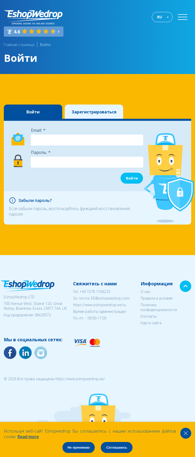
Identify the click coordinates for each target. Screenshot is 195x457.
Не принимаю (79, 447)
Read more (28, 436)
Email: (36, 130)
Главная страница (19, 44)
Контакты (149, 316)
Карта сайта (151, 322)
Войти (45, 44)
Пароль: (39, 152)
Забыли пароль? (35, 200)
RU (159, 16)
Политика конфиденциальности (159, 307)
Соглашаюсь (116, 447)
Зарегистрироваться (94, 112)
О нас (145, 291)
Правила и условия (156, 298)
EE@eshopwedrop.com (110, 298)
